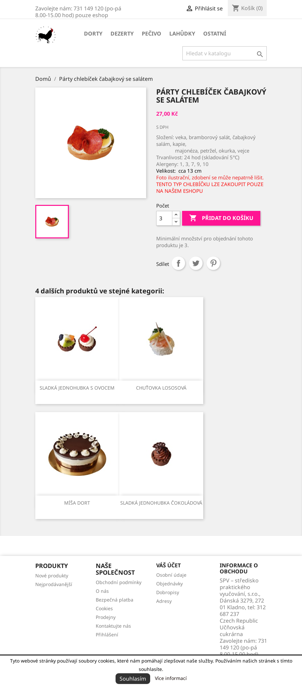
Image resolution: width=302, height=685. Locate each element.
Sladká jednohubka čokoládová (161, 503)
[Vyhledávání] (224, 53)
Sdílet (178, 263)
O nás (102, 591)
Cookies (104, 608)
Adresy (164, 601)
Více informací (171, 678)
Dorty (93, 33)
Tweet (196, 263)
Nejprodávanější (53, 584)
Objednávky (169, 583)
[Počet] (164, 218)
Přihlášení (107, 634)
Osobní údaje (171, 575)
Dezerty (122, 33)
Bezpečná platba (114, 599)
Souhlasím (133, 678)
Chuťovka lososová (161, 388)
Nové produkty (51, 575)
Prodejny (106, 617)
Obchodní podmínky (118, 582)
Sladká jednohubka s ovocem (77, 388)
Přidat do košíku (221, 218)
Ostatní (214, 33)
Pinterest (213, 263)
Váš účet (168, 565)
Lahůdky (182, 33)
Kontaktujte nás (113, 626)
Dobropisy (167, 592)
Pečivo (151, 33)
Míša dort (77, 503)
